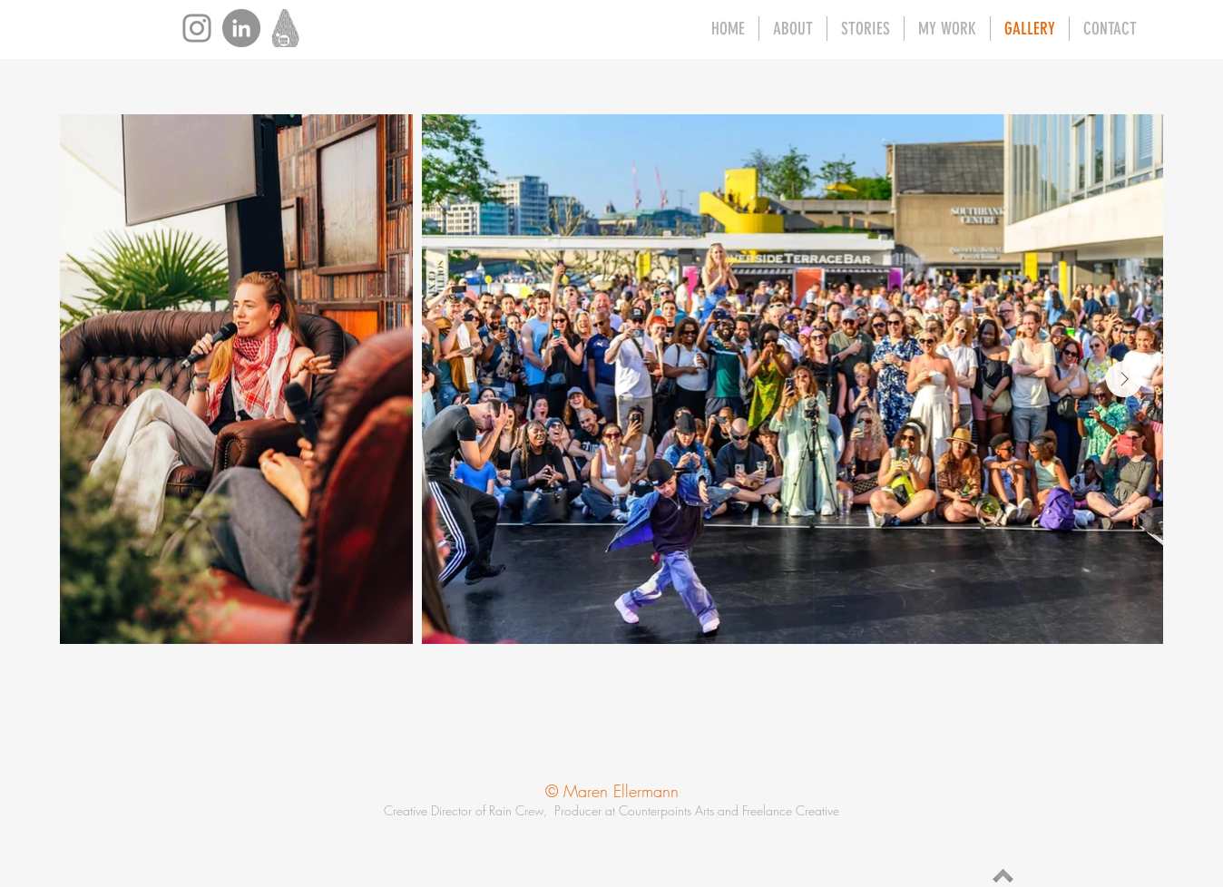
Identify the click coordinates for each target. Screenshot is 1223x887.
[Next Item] (1124, 379)
